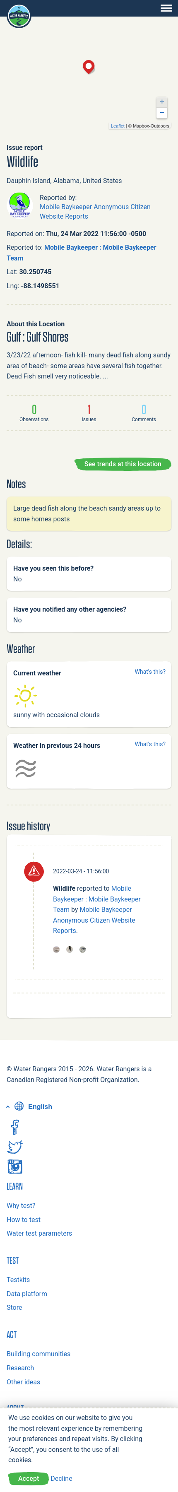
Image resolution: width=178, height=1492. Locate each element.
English (32, 1106)
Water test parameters (39, 1233)
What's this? (150, 671)
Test (13, 1260)
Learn (15, 1186)
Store (14, 1307)
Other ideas (23, 1382)
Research (20, 1368)
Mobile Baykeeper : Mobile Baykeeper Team (97, 899)
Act (12, 1334)
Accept (28, 1478)
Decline (61, 1478)
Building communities (38, 1354)
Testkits (18, 1280)
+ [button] (162, 102)
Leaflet (118, 125)
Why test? (21, 1206)
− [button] (162, 113)
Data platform (27, 1294)
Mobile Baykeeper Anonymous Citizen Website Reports (94, 920)
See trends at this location (122, 464)
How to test (24, 1220)
